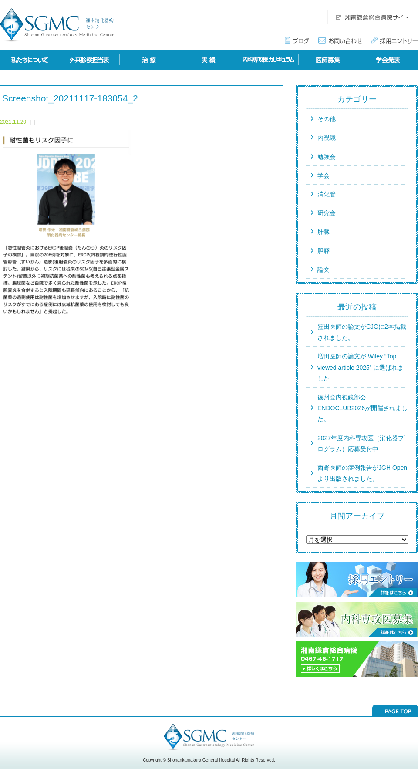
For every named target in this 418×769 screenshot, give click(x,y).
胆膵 (323, 250)
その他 (326, 118)
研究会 (326, 212)
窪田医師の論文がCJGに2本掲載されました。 (361, 332)
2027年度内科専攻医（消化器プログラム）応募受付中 (360, 443)
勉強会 (326, 156)
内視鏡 (326, 137)
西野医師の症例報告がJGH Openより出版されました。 (362, 473)
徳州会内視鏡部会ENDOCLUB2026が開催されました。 (362, 408)
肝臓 (323, 231)
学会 (323, 175)
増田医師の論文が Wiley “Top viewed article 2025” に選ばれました (360, 367)
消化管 (326, 194)
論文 (323, 269)
